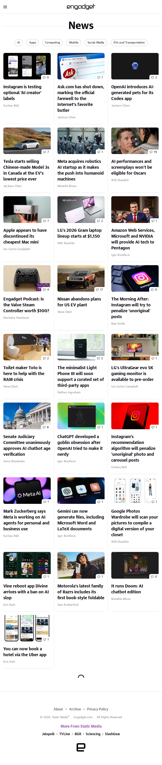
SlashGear (112, 734)
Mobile (73, 42)
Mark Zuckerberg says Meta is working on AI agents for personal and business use (26, 520)
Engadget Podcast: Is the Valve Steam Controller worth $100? (26, 305)
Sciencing (93, 734)
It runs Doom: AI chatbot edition (127, 589)
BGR (78, 734)
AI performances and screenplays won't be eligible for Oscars (131, 167)
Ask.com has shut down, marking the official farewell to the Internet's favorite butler (80, 99)
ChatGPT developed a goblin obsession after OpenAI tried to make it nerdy (80, 446)
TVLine (64, 734)
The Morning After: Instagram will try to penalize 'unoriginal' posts (131, 308)
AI (18, 42)
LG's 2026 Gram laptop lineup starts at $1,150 (79, 233)
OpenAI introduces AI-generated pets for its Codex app (132, 93)
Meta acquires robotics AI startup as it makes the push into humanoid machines (80, 170)
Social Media (96, 42)
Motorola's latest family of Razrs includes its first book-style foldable (80, 592)
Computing (52, 42)
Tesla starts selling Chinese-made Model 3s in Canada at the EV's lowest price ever (26, 170)
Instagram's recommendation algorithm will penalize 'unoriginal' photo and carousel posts (133, 448)
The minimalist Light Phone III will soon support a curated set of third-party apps (80, 377)
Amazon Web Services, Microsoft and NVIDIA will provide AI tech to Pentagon (133, 239)
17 (101, 289)
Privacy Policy (97, 709)
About (58, 709)
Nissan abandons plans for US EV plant (79, 302)
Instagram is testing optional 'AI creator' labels (22, 93)
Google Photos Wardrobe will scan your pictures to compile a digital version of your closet (134, 523)
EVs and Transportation (129, 42)
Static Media (60, 717)
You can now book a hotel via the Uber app (24, 652)
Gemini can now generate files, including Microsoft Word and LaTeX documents (80, 520)
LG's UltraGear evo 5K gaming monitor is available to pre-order (132, 374)
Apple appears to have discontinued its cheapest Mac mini (25, 236)
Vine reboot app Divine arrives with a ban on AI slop (26, 592)
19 (155, 152)
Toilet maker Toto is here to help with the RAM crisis (23, 374)
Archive (75, 709)
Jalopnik (48, 734)
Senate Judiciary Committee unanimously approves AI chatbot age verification (26, 446)
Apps (32, 42)
